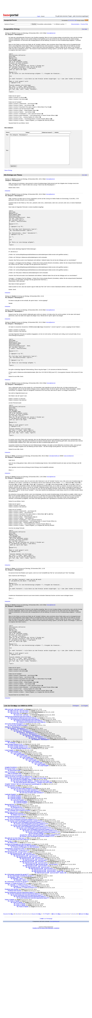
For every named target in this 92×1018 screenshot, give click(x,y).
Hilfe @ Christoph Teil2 (14, 825)
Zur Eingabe (46, 965)
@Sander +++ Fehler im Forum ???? (15, 935)
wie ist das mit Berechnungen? (14, 775)
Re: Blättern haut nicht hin (15, 865)
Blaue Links (8, 893)
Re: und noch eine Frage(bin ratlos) (21, 831)
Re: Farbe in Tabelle (13, 953)
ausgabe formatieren (11, 819)
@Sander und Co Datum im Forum (15, 860)
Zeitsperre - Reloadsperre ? (13, 778)
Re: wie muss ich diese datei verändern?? (26, 841)
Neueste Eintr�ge (8, 965)
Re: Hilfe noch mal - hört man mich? (18, 762)
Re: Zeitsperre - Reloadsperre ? (17, 780)
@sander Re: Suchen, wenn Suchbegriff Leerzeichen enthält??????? (40, 886)
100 (75, 20)
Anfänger (7, 793)
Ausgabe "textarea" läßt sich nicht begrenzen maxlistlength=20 (23, 836)
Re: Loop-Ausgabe (13, 803)
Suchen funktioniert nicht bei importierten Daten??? (20, 944)
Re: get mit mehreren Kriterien (16, 869)
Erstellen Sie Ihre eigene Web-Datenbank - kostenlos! (46, 979)
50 (73, 20)
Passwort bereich (10, 837)
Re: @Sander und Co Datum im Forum (19, 862)
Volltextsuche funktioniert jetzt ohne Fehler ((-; (18, 768)
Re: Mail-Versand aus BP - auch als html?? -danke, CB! (47, 923)
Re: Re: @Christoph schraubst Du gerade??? (21, 927)
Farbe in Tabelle (9, 951)
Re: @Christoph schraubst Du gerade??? (17, 926)
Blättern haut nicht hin (11, 864)
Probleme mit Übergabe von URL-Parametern (18, 896)
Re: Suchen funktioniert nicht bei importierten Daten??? (24, 945)
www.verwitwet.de (69, 490)
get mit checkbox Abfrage (36, 885)
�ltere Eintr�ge (56, 965)
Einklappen (76, 757)
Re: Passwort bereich (14, 839)
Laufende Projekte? (10, 846)
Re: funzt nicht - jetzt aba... (21, 766)
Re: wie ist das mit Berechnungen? (18, 777)
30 (71, 20)
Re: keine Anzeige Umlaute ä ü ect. (18, 797)
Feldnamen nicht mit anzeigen (13, 827)
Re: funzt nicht (15, 765)
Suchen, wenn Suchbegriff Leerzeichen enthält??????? (21, 871)
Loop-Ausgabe (9, 802)
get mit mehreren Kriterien (12, 868)
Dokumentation (75, 24)
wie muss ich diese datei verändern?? (22, 840)
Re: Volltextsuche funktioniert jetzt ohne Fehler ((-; (22, 769)
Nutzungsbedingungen (54, 973)
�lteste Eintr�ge (84, 965)
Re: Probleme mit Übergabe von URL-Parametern (22, 897)
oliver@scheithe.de (54, 490)
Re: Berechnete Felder (14, 822)
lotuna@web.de (51, 33)
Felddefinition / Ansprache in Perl (14, 900)
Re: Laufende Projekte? (14, 847)
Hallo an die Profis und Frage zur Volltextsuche (18, 828)
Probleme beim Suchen (11, 941)
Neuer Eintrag (8, 184)
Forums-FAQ (84, 24)
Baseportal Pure (9, 856)
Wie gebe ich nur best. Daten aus (14, 890)
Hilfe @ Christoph (10, 823)
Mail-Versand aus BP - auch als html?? (16, 903)
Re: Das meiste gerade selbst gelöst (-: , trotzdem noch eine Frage (27, 830)
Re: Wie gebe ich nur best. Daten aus (18, 891)
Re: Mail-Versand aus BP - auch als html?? (20, 905)
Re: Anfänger (11, 794)
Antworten (7, 204)
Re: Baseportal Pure (13, 857)
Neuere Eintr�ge (36, 965)
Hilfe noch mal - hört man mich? (14, 761)
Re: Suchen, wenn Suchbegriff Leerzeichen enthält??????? (25, 872)
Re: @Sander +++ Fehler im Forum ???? (19, 936)
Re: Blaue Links (12, 894)
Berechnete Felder (10, 820)
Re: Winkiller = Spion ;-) (15, 929)
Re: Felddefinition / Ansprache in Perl (18, 902)
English (38, 16)
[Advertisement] (46, 6)
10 (68, 20)
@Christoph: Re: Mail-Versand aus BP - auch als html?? (42, 916)
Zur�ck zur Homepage (46, 970)
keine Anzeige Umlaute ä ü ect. (14, 796)
